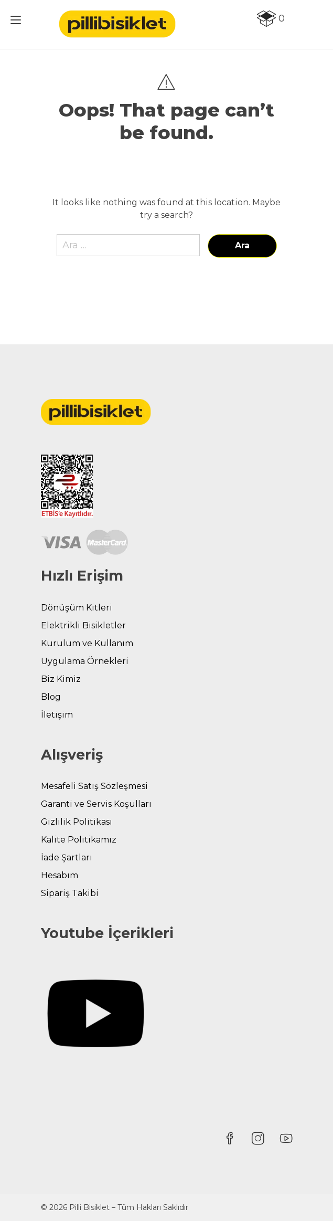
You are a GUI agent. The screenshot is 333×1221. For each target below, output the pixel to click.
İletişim (57, 715)
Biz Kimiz (61, 679)
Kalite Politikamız (78, 840)
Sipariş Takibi (70, 893)
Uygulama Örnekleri (84, 661)
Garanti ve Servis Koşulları (96, 804)
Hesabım (59, 875)
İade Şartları (66, 857)
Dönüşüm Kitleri (76, 608)
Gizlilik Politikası (76, 822)
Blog (51, 697)
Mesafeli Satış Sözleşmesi (94, 786)
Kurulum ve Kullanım (87, 643)
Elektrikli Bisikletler (83, 625)
